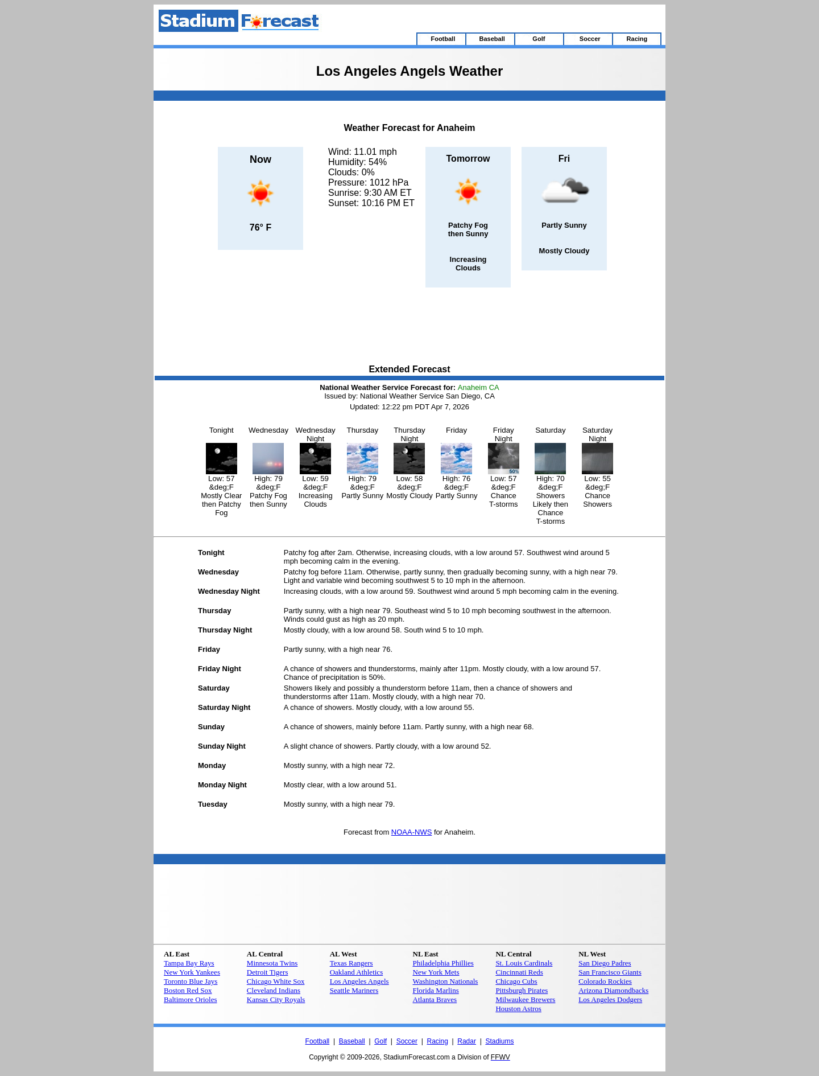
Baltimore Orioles (190, 999)
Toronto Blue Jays (190, 981)
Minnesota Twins (272, 963)
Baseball (352, 1041)
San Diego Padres (604, 963)
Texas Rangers (351, 963)
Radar (466, 1041)
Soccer (406, 1041)
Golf (380, 1041)
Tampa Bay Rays (189, 963)
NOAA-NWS (411, 832)
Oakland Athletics (356, 972)
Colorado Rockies (605, 981)
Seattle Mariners (354, 990)
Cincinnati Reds (519, 972)
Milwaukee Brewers (525, 999)
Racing (437, 1041)
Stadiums (499, 1041)
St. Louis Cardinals (523, 963)
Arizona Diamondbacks (613, 990)
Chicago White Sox (276, 981)
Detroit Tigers (267, 972)
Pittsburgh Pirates (521, 990)
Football (317, 1041)
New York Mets (436, 972)
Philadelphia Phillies (443, 963)
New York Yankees (192, 972)
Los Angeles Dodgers (610, 999)
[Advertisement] (409, 326)
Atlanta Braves (435, 999)
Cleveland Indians (273, 990)
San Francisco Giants (609, 972)
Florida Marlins (436, 990)
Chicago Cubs (516, 981)
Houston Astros (518, 1008)
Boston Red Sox (188, 990)
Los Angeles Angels (359, 981)
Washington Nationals (445, 981)
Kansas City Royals (276, 999)
